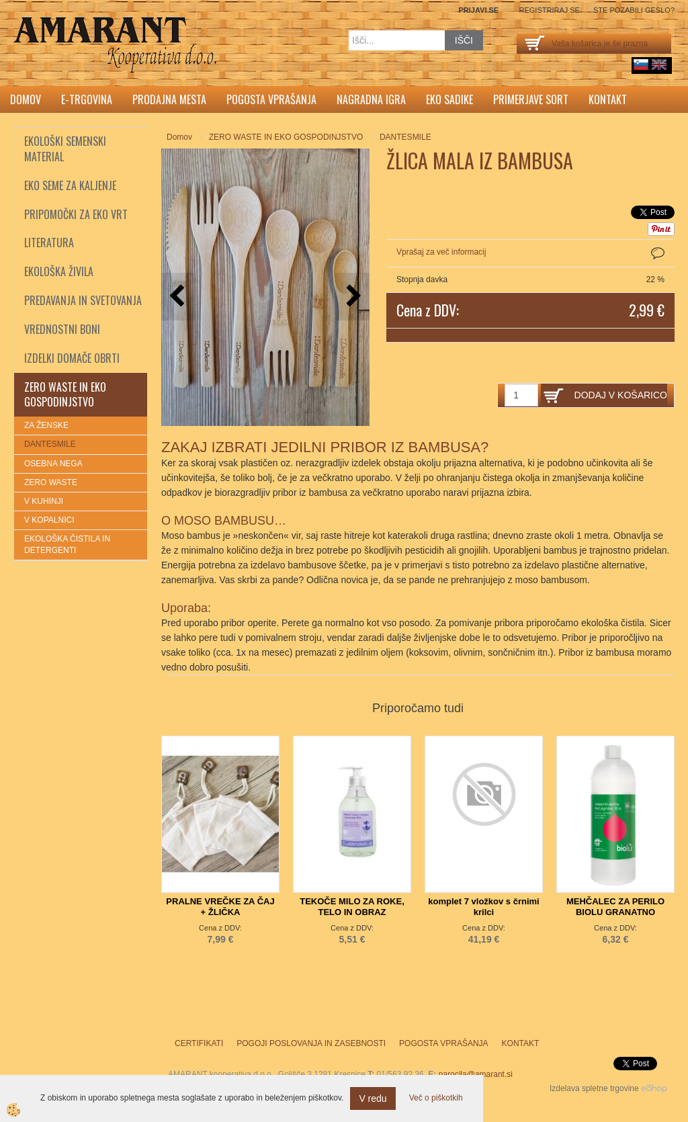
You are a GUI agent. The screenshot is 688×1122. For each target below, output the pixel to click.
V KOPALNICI (49, 520)
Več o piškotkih (436, 1098)
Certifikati (199, 1043)
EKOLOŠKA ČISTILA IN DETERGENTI (67, 544)
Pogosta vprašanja (271, 99)
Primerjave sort (530, 99)
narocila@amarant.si (476, 1074)
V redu (372, 1098)
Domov (25, 99)
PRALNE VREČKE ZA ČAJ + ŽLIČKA (220, 906)
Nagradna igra (371, 99)
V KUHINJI (43, 501)
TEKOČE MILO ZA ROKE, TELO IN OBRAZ (352, 906)
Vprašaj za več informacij (441, 252)
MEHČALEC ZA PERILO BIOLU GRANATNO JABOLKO (615, 912)
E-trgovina (86, 99)
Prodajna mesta (169, 99)
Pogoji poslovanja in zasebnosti (311, 1043)
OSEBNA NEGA (53, 463)
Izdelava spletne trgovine (594, 1088)
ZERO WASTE (50, 482)
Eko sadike (449, 99)
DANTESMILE (50, 444)
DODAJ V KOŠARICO (620, 395)
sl (641, 64)
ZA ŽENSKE (46, 425)
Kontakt (608, 99)
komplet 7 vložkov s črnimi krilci (483, 906)
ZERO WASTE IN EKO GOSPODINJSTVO (286, 137)
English (659, 64)
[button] (352, 296)
